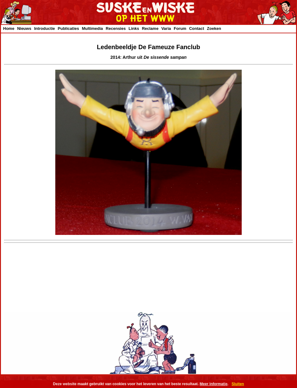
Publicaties (68, 28)
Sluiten (237, 384)
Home (8, 28)
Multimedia (92, 28)
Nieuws (24, 28)
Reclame (150, 28)
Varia (166, 28)
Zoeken (214, 28)
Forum (180, 28)
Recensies (116, 28)
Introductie (44, 28)
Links (134, 28)
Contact (196, 28)
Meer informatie (213, 384)
